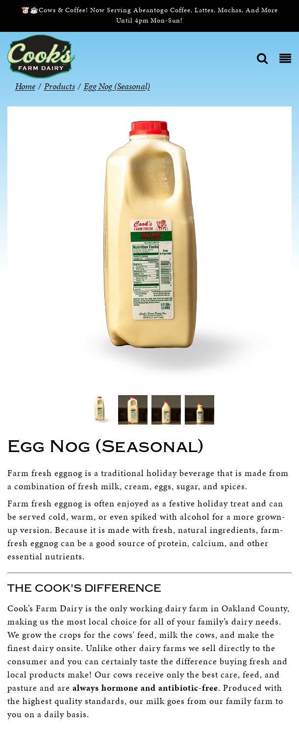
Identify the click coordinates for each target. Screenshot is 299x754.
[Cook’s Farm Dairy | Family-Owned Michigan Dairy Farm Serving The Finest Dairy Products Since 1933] (41, 55)
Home (25, 86)
